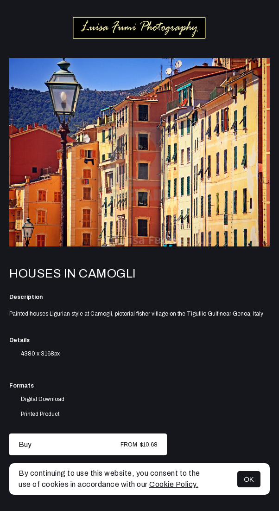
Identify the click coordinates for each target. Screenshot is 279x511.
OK (249, 479)
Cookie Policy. (173, 484)
